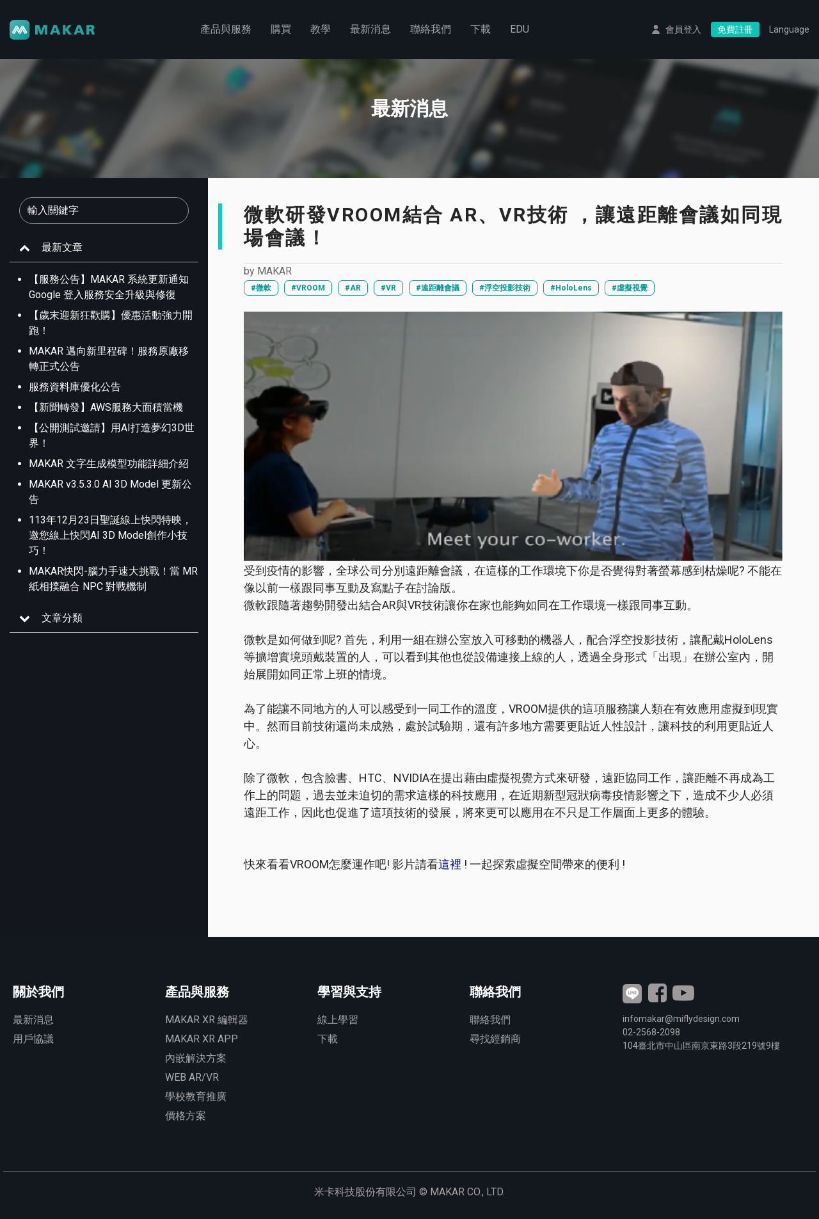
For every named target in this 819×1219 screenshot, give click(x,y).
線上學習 (337, 1020)
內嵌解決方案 (196, 1058)
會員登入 (683, 29)
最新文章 (62, 247)
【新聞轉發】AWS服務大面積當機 (106, 407)
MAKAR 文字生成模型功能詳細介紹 (109, 464)
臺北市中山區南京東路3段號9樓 (701, 1045)
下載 (480, 29)
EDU (519, 29)
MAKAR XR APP (201, 1039)
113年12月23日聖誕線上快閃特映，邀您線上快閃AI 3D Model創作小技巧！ (110, 535)
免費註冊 (735, 29)
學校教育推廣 (196, 1096)
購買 (281, 29)
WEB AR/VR (192, 1077)
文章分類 (62, 618)
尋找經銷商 (495, 1039)
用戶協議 (33, 1039)
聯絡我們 (430, 29)
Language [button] (789, 29)
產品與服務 (225, 29)
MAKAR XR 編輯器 (206, 1020)
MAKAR (274, 271)
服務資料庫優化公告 (75, 387)
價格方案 (185, 1116)
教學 (320, 29)
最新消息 (370, 29)
